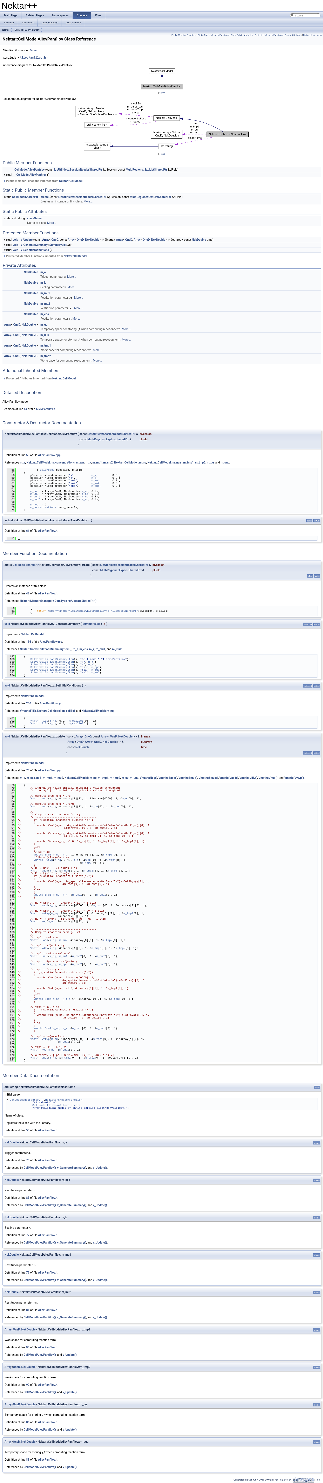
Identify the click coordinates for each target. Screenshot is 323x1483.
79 (27, 1272)
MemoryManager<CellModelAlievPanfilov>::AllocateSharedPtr (93, 611)
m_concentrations (43, 507)
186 (28, 641)
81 (27, 1310)
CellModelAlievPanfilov (26, 30)
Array (45, 239)
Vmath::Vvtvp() (294, 777)
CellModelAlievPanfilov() (40, 1167)
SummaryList (58, 244)
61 (27, 530)
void (15, 239)
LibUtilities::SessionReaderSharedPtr (78, 169)
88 (27, 1459)
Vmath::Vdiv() (248, 777)
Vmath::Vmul (39, 798)
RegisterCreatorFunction (63, 1100)
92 (27, 1384)
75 (27, 1160)
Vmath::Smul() (188, 777)
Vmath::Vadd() (228, 777)
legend (162, 92)
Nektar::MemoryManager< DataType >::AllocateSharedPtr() (58, 600)
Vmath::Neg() (148, 777)
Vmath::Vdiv (39, 948)
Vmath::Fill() (28, 710)
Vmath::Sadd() (168, 777)
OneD (54, 239)
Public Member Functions (183, 35)
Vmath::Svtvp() (208, 777)
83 (27, 1197)
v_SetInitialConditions (35, 250)
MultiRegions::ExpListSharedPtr (146, 169)
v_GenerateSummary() (71, 1167)
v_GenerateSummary (34, 244)
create (45, 197)
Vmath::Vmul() (267, 777)
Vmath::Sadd (39, 940)
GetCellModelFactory (25, 1100)
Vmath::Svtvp (43, 860)
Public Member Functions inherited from (43, 181)
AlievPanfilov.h (33, 58)
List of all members (312, 35)
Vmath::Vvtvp (40, 913)
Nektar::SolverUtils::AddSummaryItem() (46, 649)
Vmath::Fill (39, 721)
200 (28, 703)
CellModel (47, 470)
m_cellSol (76, 721)
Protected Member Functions (269, 35)
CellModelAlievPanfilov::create (56, 1105)
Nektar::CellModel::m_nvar (164, 462)
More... (34, 50)
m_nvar (35, 504)
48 (27, 593)
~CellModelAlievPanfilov (30, 174)
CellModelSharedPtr (25, 197)
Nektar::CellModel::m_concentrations (51, 462)
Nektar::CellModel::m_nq (130, 462)
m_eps (44, 314)
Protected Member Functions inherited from (45, 256)
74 (27, 770)
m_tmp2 (45, 356)
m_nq (85, 491)
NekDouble (92, 239)
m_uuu (44, 335)
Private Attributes (293, 35)
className (34, 218)
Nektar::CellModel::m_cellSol (56, 710)
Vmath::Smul (42, 855)
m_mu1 (45, 293)
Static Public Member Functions (213, 35)
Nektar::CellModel (71, 181)
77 (27, 1235)
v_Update (27, 239)
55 (27, 1130)
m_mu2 (45, 303)
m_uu (43, 324)
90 (27, 1347)
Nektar (5, 30)
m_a (43, 272)
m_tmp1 (45, 345)
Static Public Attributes (242, 35)
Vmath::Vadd (39, 871)
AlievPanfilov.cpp (49, 455)
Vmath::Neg (38, 921)
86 (27, 1422)
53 (27, 455)
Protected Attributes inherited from (40, 378)
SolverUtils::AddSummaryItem (52, 659)
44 (25, 409)
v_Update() (100, 1167)
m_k (43, 282)
